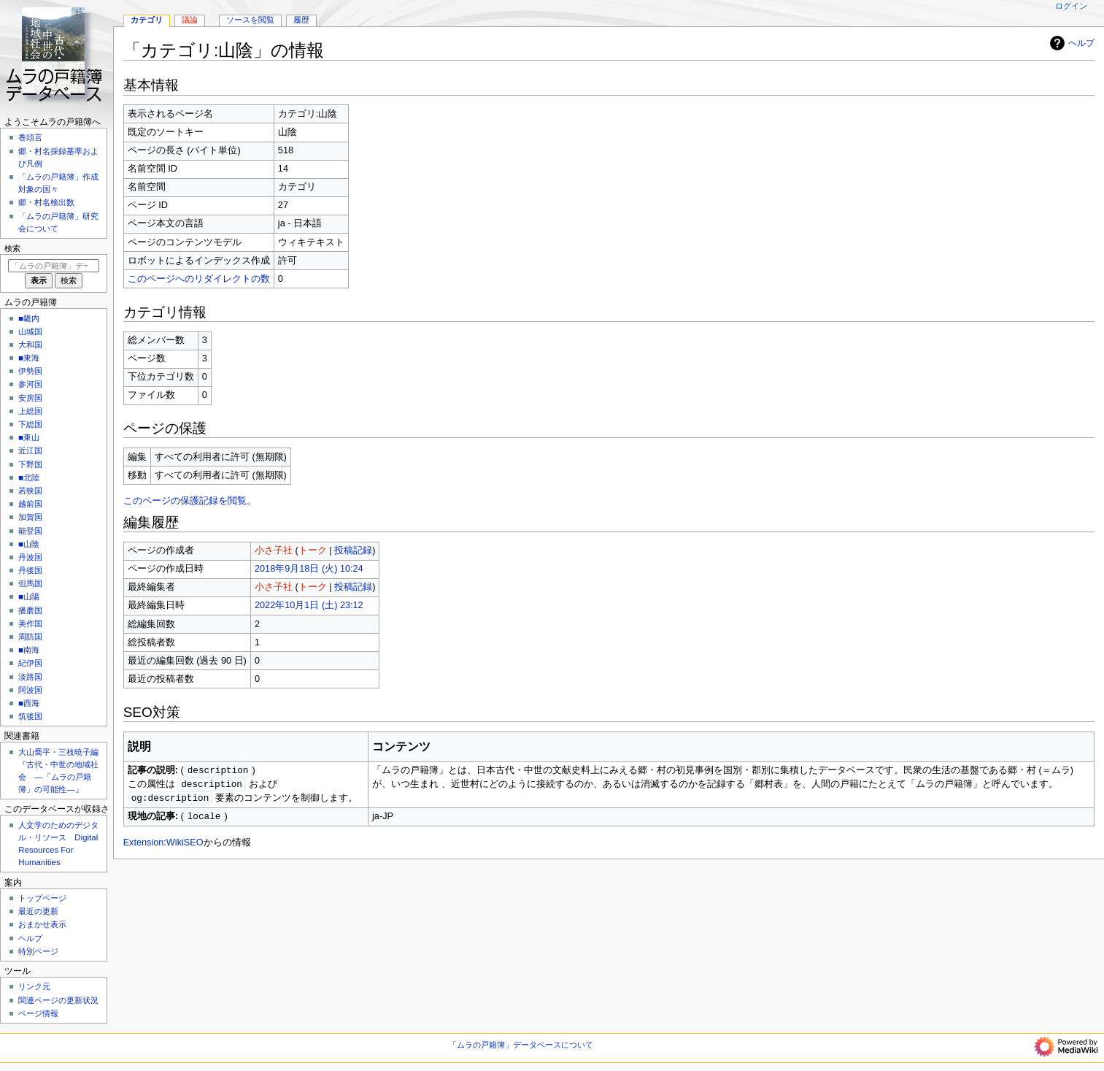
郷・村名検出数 (46, 202)
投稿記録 (353, 550)
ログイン (1071, 5)
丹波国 (30, 557)
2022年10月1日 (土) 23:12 (309, 605)
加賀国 (30, 517)
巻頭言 (30, 137)
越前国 (30, 503)
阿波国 (30, 690)
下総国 (30, 424)
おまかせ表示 (42, 924)
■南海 (28, 649)
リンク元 (34, 986)
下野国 (30, 464)
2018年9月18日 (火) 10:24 (309, 569)
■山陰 (28, 544)
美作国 (30, 623)
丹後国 (30, 570)
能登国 (30, 530)
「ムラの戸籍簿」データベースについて (521, 1044)
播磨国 (30, 610)
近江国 (30, 450)
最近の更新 (38, 911)
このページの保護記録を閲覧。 (189, 501)
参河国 (30, 384)
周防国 (30, 636)
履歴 (301, 19)
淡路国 (30, 676)
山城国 (30, 331)
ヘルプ (1070, 43)
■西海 (28, 703)
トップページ (42, 898)
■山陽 (28, 596)
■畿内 (28, 318)
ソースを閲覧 (250, 19)
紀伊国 (30, 663)
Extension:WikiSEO (163, 845)
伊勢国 (30, 370)
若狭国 (30, 490)
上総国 (30, 411)
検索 (12, 248)
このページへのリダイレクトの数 (199, 279)
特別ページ (38, 951)
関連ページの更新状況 (58, 1000)
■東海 (28, 357)
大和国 (30, 344)
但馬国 (30, 583)
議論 (190, 19)
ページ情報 (38, 1013)
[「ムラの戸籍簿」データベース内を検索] (53, 265)
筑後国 (30, 716)
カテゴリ (147, 19)
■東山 (28, 437)
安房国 (30, 398)
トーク (312, 550)
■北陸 (28, 477)
